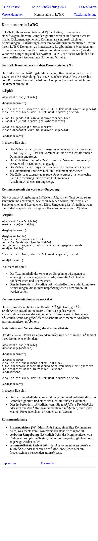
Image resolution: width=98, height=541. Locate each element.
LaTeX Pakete (11, 7)
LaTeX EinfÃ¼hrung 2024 (49, 7)
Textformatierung (85, 14)
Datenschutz (49, 488)
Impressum (9, 488)
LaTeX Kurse (87, 7)
